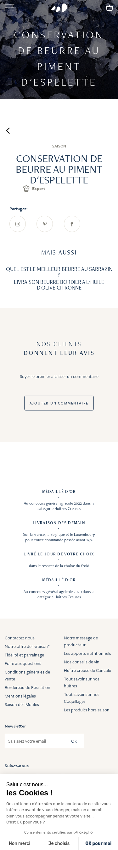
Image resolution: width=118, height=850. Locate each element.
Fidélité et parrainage (24, 654)
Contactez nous (20, 637)
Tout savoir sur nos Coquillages (81, 697)
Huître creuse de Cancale (87, 670)
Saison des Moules (22, 704)
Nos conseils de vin (81, 661)
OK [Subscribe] (74, 741)
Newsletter (15, 726)
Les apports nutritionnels (87, 653)
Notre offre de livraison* (27, 646)
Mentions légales (20, 695)
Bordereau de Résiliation (27, 687)
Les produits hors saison (87, 709)
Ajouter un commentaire (59, 403)
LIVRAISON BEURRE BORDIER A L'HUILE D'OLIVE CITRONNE (59, 284)
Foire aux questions (23, 663)
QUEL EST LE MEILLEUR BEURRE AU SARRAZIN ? (59, 271)
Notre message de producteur (81, 641)
